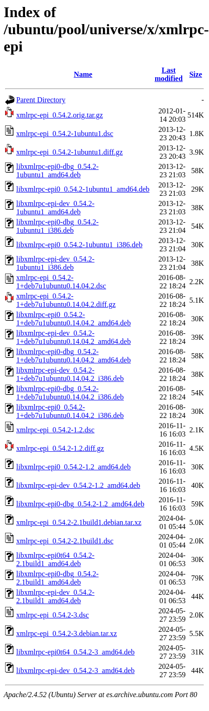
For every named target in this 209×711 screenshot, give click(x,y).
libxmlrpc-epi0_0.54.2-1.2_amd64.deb (73, 467)
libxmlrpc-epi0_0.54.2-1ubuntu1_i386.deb (79, 245)
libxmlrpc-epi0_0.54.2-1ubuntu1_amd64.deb (83, 189)
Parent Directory (40, 100)
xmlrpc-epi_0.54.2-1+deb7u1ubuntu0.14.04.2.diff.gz (65, 300)
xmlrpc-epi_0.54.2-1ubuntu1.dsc (64, 133)
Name (83, 74)
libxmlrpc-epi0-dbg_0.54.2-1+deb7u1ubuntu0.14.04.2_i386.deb (70, 393)
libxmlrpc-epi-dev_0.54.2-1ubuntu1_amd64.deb (55, 208)
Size (195, 74)
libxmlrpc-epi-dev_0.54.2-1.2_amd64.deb (78, 485)
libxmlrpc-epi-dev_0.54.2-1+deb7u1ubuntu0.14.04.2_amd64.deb (73, 337)
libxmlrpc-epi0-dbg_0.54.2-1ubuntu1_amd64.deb (57, 170)
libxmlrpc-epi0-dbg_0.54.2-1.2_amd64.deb (80, 504)
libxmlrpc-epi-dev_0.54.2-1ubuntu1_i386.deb (55, 263)
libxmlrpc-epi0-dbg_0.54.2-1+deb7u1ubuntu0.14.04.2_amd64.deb (73, 356)
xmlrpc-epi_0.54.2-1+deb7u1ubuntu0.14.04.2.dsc (61, 282)
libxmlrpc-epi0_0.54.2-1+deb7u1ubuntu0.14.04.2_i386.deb (70, 411)
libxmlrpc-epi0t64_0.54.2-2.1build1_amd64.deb (55, 559)
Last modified (169, 74)
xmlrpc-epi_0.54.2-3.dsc (52, 615)
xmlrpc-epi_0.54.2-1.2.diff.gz (60, 448)
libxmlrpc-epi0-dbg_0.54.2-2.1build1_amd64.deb (57, 578)
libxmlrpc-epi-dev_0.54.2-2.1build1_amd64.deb (55, 596)
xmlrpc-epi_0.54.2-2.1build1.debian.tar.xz (78, 522)
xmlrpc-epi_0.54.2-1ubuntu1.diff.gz (69, 152)
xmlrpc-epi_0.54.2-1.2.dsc (55, 430)
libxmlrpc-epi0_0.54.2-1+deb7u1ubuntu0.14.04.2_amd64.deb (73, 319)
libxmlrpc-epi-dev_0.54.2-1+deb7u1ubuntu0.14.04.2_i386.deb (70, 374)
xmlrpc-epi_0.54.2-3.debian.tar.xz (66, 633)
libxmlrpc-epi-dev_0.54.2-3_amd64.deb (75, 670)
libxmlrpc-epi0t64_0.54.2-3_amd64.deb (75, 652)
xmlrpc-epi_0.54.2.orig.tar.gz (59, 115)
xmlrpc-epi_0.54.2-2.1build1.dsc (65, 541)
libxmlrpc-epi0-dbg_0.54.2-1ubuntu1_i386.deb (57, 226)
